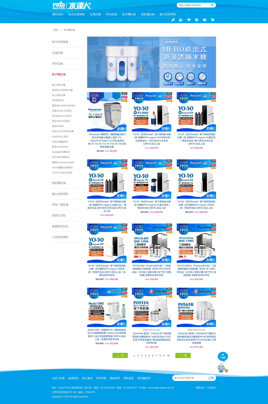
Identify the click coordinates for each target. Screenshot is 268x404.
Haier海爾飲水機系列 (62, 167)
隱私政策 (129, 378)
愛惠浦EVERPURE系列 (63, 105)
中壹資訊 (211, 387)
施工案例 (87, 378)
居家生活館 (59, 215)
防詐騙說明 (143, 378)
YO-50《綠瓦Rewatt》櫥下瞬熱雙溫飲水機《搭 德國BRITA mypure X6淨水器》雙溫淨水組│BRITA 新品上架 (196, 204)
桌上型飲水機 (58, 95)
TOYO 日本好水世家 (62, 172)
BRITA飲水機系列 (60, 157)
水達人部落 (58, 378)
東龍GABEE (58, 126)
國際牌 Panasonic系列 (63, 162)
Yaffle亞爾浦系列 (60, 141)
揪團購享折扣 (60, 226)
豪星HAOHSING (60, 147)
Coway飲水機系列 (61, 152)
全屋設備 (95, 14)
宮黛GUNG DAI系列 (62, 110)
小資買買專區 (60, 237)
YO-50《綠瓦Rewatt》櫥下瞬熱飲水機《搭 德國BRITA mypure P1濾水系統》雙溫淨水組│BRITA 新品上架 (151, 204)
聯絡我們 (115, 378)
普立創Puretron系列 (62, 116)
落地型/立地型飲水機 (62, 90)
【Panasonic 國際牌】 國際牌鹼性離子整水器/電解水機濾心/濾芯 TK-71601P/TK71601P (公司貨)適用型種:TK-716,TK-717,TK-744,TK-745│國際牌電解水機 (107, 140)
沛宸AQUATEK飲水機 (62, 131)
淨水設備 (111, 14)
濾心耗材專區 (168, 14)
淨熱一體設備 (60, 204)
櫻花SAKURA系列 (61, 121)
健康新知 (73, 378)
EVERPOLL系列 (60, 136)
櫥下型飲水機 (58, 85)
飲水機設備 (129, 14)
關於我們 (57, 14)
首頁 (56, 30)
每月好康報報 (76, 14)
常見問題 (101, 378)
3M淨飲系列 (58, 100)
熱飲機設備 (148, 14)
